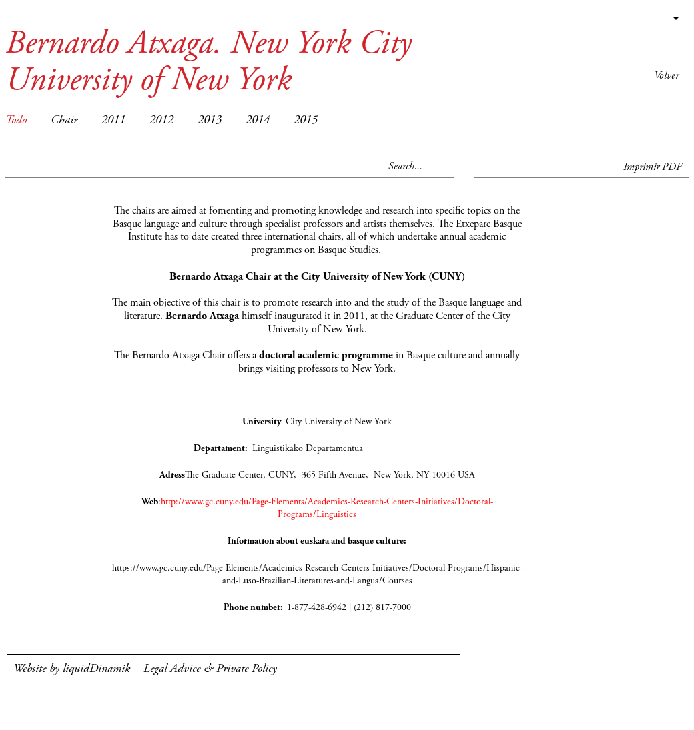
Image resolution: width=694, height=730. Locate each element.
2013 (210, 121)
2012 (161, 121)
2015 (306, 121)
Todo (16, 121)
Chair (64, 121)
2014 (258, 121)
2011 (113, 121)
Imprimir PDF (652, 167)
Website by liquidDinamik (71, 669)
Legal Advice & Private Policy (210, 669)
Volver (666, 76)
